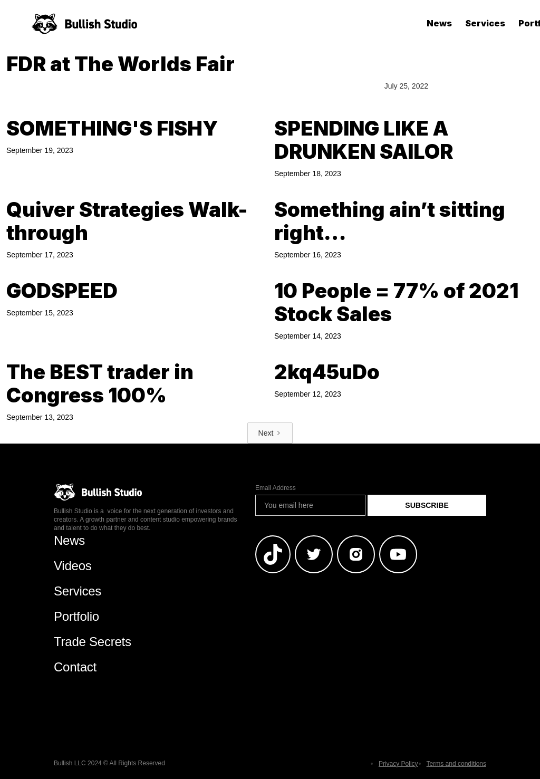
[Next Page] (270, 433)
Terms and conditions (456, 763)
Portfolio (76, 616)
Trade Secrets (92, 641)
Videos (73, 566)
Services (485, 23)
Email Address (275, 488)
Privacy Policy (398, 763)
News (439, 23)
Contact (75, 667)
